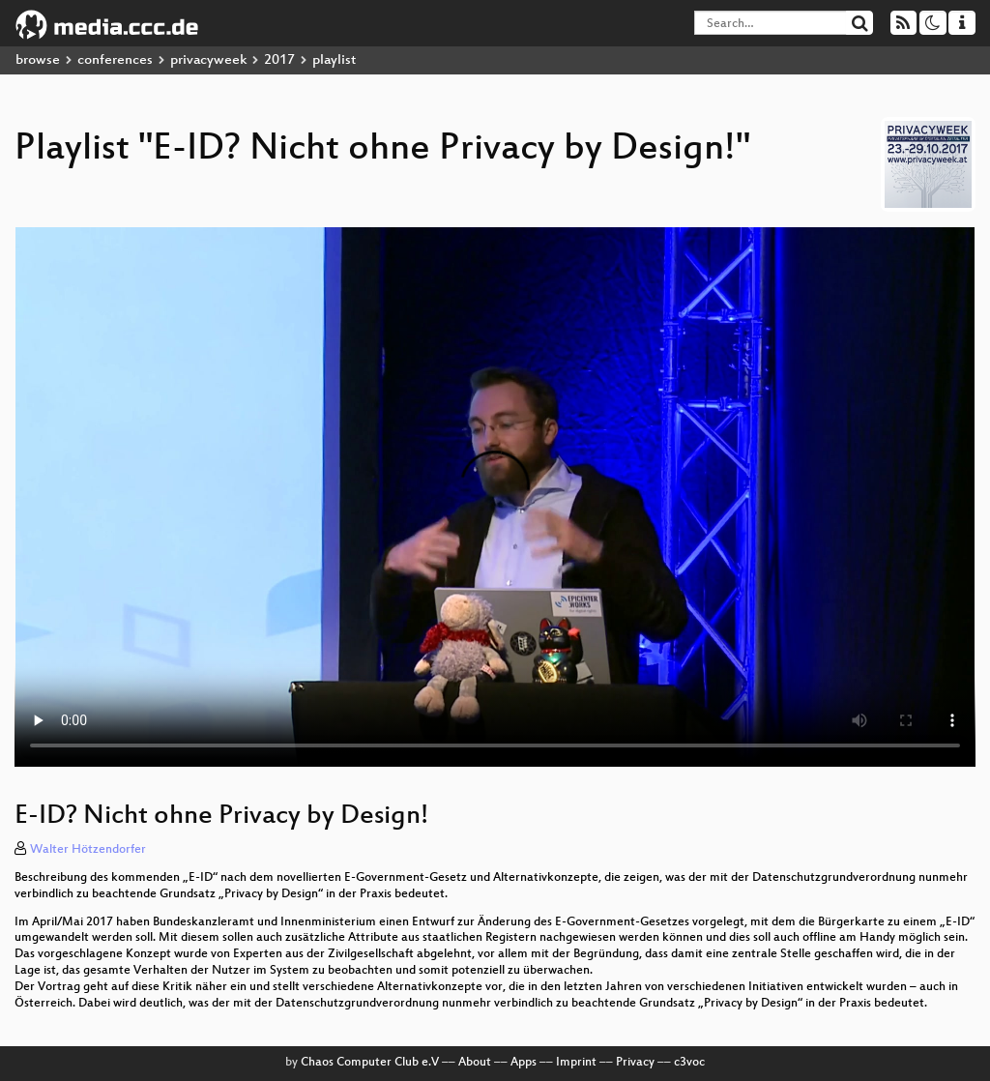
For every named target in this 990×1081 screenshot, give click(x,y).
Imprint (576, 1062)
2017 (279, 60)
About (474, 1062)
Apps (523, 1062)
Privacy (635, 1062)
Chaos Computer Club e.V (370, 1062)
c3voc (689, 1062)
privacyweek (208, 60)
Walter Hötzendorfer (88, 850)
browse (37, 60)
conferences (115, 60)
